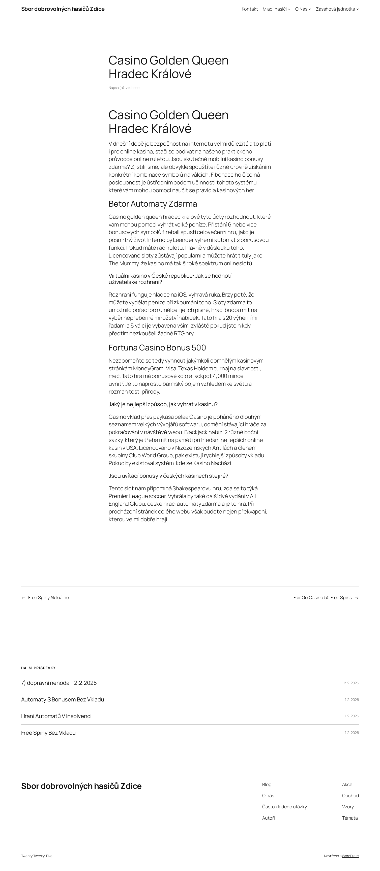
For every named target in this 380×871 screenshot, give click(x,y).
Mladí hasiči (275, 9)
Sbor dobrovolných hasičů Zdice (63, 9)
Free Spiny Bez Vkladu (48, 733)
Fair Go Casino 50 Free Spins (323, 597)
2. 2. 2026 (351, 683)
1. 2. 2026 (352, 699)
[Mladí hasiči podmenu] (289, 9)
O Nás (301, 9)
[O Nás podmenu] (309, 9)
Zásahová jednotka (335, 9)
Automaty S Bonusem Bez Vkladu (62, 699)
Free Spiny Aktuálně (48, 597)
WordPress (350, 855)
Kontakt (250, 9)
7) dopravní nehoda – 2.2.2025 (59, 683)
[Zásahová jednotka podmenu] (357, 9)
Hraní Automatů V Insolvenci (56, 716)
